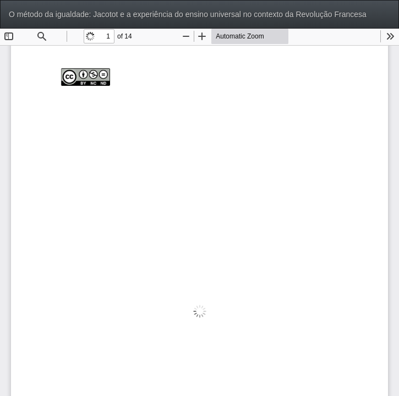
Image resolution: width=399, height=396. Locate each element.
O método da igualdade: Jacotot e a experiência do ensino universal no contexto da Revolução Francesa (188, 14)
